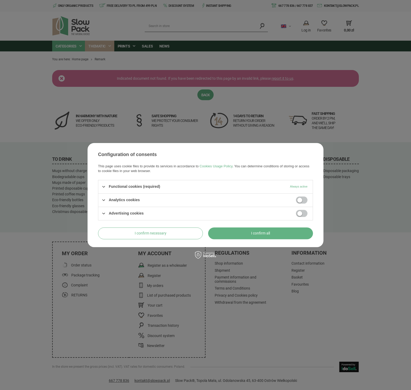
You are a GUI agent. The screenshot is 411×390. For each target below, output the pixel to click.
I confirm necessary (150, 233)
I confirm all (260, 233)
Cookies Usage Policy (215, 166)
